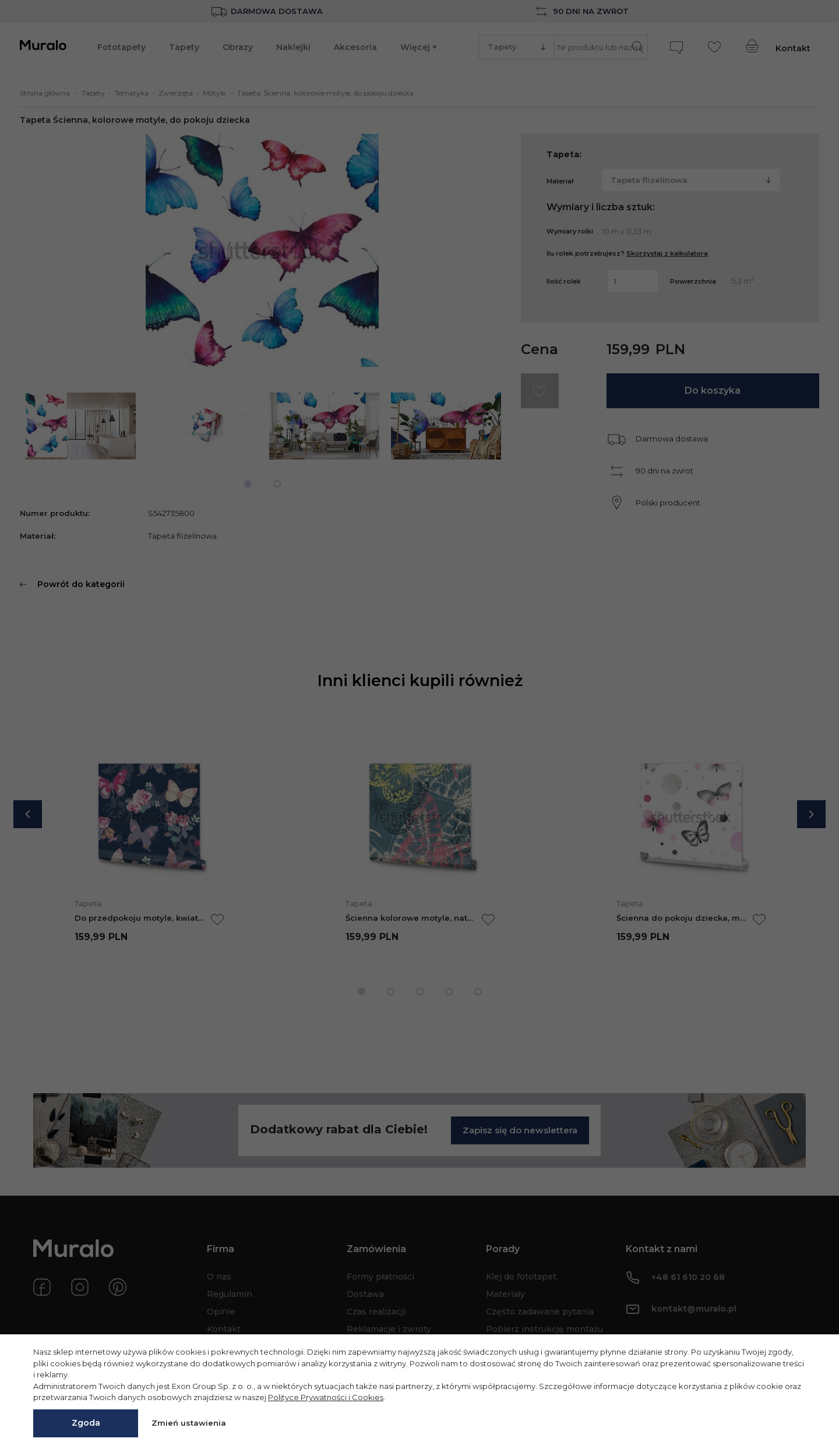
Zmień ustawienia (188, 1422)
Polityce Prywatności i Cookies (325, 1397)
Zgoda (86, 1423)
